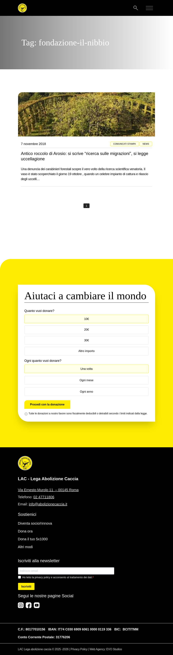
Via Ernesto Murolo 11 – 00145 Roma (48, 490)
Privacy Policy (79, 649)
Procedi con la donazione (47, 404)
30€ (86, 340)
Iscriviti (26, 586)
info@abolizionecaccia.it (48, 504)
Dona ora (25, 531)
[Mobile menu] (149, 8)
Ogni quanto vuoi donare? (42, 361)
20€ (86, 329)
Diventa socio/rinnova (35, 523)
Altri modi (25, 547)
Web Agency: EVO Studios (106, 649)
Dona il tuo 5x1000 (33, 539)
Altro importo (86, 351)
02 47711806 (43, 497)
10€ (86, 318)
